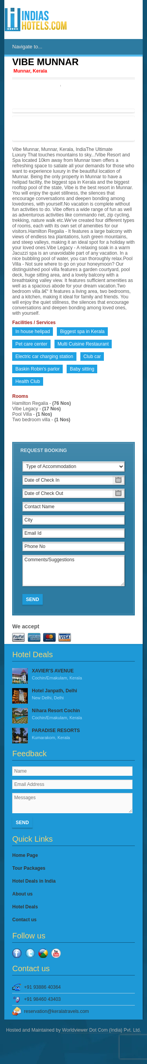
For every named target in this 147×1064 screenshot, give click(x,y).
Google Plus (43, 953)
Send (32, 599)
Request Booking (43, 450)
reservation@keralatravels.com (56, 1011)
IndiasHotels (35, 19)
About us (22, 894)
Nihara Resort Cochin (73, 714)
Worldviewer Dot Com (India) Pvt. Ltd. (101, 1030)
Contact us (24, 919)
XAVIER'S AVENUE (73, 674)
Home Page (25, 855)
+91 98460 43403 (42, 999)
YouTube (56, 953)
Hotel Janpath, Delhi (73, 694)
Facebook (17, 953)
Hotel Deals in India (34, 881)
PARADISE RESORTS (73, 734)
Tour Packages (28, 868)
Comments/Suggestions (73, 570)
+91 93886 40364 (42, 987)
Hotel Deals (25, 907)
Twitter (30, 953)
